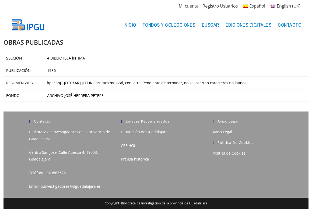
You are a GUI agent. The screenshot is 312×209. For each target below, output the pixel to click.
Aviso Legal (222, 131)
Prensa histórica (135, 159)
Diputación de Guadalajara (144, 131)
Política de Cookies (229, 153)
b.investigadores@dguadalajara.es (71, 186)
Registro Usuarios (220, 6)
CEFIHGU (128, 145)
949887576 (56, 172)
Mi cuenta (188, 6)
